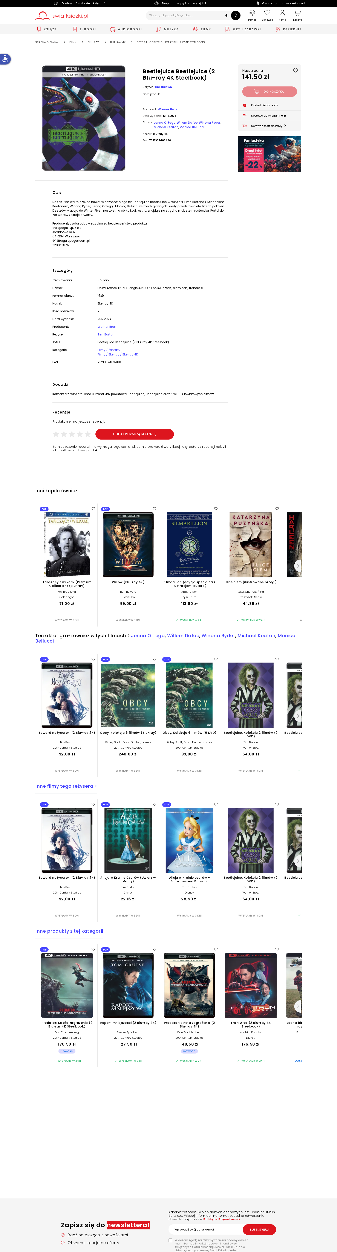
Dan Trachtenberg (67, 1032)
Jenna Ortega (165, 122)
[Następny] (297, 566)
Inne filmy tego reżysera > (66, 786)
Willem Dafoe (187, 122)
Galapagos (67, 597)
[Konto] (282, 15)
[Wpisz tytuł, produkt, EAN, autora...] (193, 15)
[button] (227, 16)
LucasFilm (128, 597)
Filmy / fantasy (109, 350)
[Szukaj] (235, 15)
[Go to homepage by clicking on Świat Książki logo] (61, 15)
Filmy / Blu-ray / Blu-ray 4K (118, 354)
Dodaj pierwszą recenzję (134, 434)
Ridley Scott (113, 742)
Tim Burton (163, 87)
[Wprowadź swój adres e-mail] (222, 1229)
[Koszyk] (297, 15)
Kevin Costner (67, 592)
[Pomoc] (252, 15)
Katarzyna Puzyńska (250, 592)
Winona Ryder (210, 122)
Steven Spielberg (128, 1032)
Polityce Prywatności (221, 1219)
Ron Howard (128, 592)
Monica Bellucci (191, 127)
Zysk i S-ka (189, 597)
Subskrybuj (259, 1229)
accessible (5, 58)
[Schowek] (267, 15)
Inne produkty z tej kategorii (69, 931)
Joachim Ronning (251, 1032)
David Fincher (132, 742)
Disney (128, 892)
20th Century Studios (67, 747)
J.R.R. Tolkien (189, 592)
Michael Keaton (166, 127)
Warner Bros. (168, 109)
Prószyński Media (250, 597)
